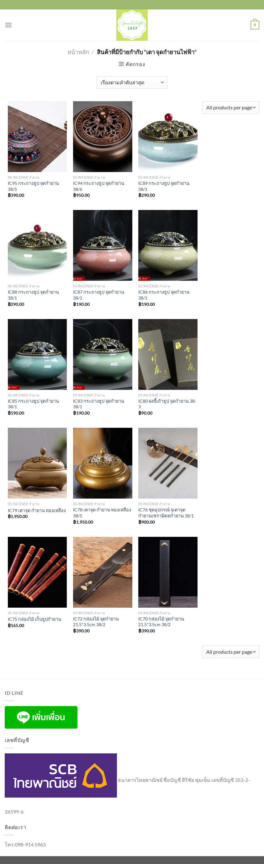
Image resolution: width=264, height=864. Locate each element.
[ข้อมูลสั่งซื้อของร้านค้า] (132, 82)
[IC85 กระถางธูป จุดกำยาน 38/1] (37, 354)
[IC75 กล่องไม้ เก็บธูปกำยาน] (37, 572)
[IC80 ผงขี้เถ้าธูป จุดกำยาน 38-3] (168, 354)
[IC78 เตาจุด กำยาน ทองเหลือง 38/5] (102, 463)
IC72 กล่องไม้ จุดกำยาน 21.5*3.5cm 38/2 (96, 621)
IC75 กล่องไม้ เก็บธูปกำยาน (34, 619)
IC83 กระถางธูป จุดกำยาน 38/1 (98, 404)
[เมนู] (8, 25)
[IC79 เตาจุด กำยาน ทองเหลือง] (37, 463)
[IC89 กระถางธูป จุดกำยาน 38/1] (168, 136)
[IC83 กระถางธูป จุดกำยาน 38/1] (102, 354)
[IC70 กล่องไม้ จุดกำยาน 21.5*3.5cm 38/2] (168, 572)
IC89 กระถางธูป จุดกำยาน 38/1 (163, 186)
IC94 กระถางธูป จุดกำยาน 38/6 (98, 186)
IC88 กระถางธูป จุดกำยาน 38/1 (33, 295)
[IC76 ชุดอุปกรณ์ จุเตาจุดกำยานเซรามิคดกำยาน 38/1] (168, 463)
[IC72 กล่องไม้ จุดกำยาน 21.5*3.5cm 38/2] (102, 572)
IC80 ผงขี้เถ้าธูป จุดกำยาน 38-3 (167, 404)
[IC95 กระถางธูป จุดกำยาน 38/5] (37, 136)
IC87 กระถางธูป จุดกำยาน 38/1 (98, 295)
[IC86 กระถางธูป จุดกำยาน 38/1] (168, 245)
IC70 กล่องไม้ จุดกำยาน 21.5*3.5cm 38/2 (161, 621)
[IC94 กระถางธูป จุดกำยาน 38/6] (102, 136)
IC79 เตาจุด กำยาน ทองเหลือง (37, 510)
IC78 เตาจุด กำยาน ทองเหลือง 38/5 (102, 512)
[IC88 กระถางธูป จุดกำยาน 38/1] (37, 245)
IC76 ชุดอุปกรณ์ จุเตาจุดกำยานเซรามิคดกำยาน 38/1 (166, 512)
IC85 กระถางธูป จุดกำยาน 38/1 (33, 404)
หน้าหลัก (78, 52)
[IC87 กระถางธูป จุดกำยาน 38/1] (102, 245)
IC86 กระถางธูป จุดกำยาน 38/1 (163, 295)
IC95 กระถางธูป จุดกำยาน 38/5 (33, 186)
